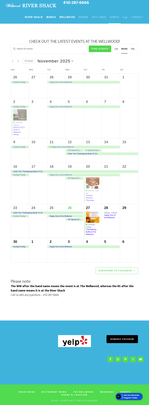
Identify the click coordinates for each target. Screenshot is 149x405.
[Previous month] (12, 61)
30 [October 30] (88, 77)
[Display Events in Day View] (133, 48)
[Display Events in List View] (116, 48)
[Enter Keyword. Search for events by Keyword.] (50, 48)
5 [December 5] (105, 242)
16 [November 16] (15, 166)
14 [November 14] (106, 142)
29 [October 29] (70, 77)
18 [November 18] (52, 166)
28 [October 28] (52, 77)
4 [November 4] (51, 102)
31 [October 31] (106, 77)
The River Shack (31, 5)
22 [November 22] (124, 166)
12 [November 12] (70, 142)
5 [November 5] (69, 102)
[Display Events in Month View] (124, 48)
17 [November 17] (33, 166)
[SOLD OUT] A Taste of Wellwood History (19, 131)
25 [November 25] (52, 208)
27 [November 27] (88, 208)
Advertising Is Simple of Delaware (78, 400)
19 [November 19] (70, 166)
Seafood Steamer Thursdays (90, 198)
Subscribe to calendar (115, 270)
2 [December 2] (51, 242)
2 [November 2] (14, 102)
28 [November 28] (106, 208)
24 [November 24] (33, 208)
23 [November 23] (15, 208)
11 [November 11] (52, 142)
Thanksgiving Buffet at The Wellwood (91, 231)
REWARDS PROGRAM (122, 339)
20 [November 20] (88, 166)
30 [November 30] (15, 242)
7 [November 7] (105, 102)
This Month (28, 61)
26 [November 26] (70, 208)
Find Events (100, 49)
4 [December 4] (87, 242)
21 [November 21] (106, 166)
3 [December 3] (69, 242)
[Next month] (18, 61)
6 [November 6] (87, 102)
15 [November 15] (124, 142)
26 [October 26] (15, 77)
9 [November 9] (14, 142)
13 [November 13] (88, 142)
